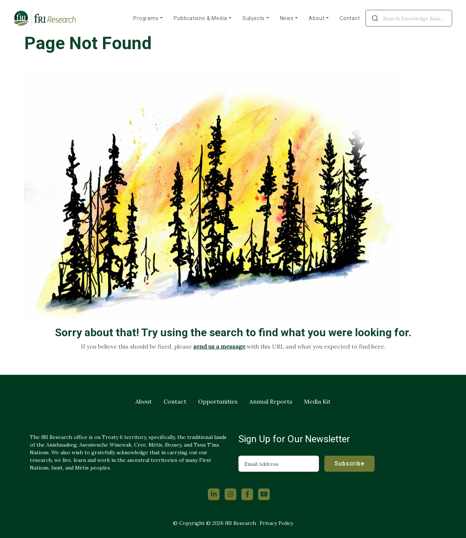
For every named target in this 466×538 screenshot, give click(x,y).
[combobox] (409, 18)
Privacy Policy (276, 523)
